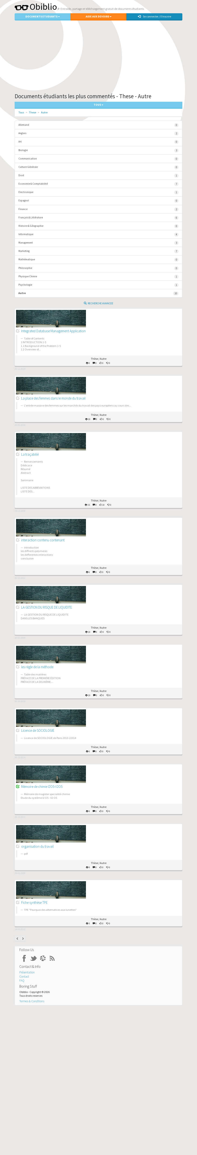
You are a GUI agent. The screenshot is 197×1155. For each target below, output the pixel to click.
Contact (24, 977)
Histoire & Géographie (98, 226)
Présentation (27, 972)
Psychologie (98, 285)
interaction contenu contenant (43, 540)
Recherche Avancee (98, 303)
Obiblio (36, 6)
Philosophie (98, 268)
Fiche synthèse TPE (34, 902)
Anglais (98, 133)
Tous (21, 112)
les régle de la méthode (37, 667)
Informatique (98, 235)
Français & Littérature (98, 218)
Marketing (98, 251)
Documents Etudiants (42, 16)
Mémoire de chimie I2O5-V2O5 (41, 786)
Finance (98, 209)
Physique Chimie (98, 277)
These (32, 112)
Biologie (98, 150)
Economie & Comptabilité (98, 184)
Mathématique (98, 260)
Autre (44, 112)
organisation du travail (37, 846)
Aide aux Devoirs (99, 16)
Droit (98, 176)
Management (98, 243)
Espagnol (98, 201)
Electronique (98, 192)
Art (98, 142)
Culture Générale (98, 167)
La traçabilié (30, 454)
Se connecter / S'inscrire (154, 16)
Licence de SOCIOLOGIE (37, 730)
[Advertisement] (98, 55)
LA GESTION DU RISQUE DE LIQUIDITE (46, 607)
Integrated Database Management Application (53, 331)
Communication (98, 159)
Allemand (98, 125)
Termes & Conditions (31, 1001)
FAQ (21, 980)
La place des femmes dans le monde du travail (53, 398)
